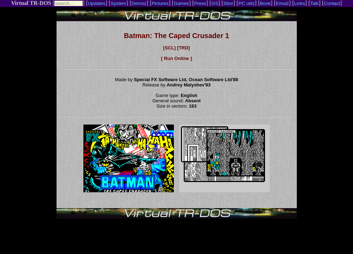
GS (214, 3)
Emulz (282, 3)
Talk (314, 3)
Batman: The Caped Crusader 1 (176, 36)
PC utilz (247, 3)
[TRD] (183, 47)
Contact (332, 3)
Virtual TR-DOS (31, 3)
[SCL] (169, 47)
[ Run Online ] (176, 58)
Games (181, 3)
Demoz (138, 3)
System (118, 3)
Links (299, 3)
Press (200, 3)
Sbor (228, 3)
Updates (97, 3)
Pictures (160, 3)
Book (265, 3)
